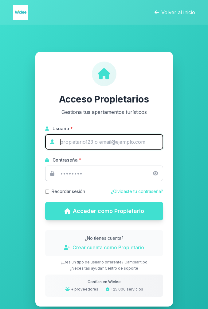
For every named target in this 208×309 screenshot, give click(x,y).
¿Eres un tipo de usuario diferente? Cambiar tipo (104, 262)
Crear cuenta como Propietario (104, 247)
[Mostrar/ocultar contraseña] (155, 173)
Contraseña (63, 160)
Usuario (59, 128)
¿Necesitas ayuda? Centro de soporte (104, 268)
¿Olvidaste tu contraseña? (137, 191)
